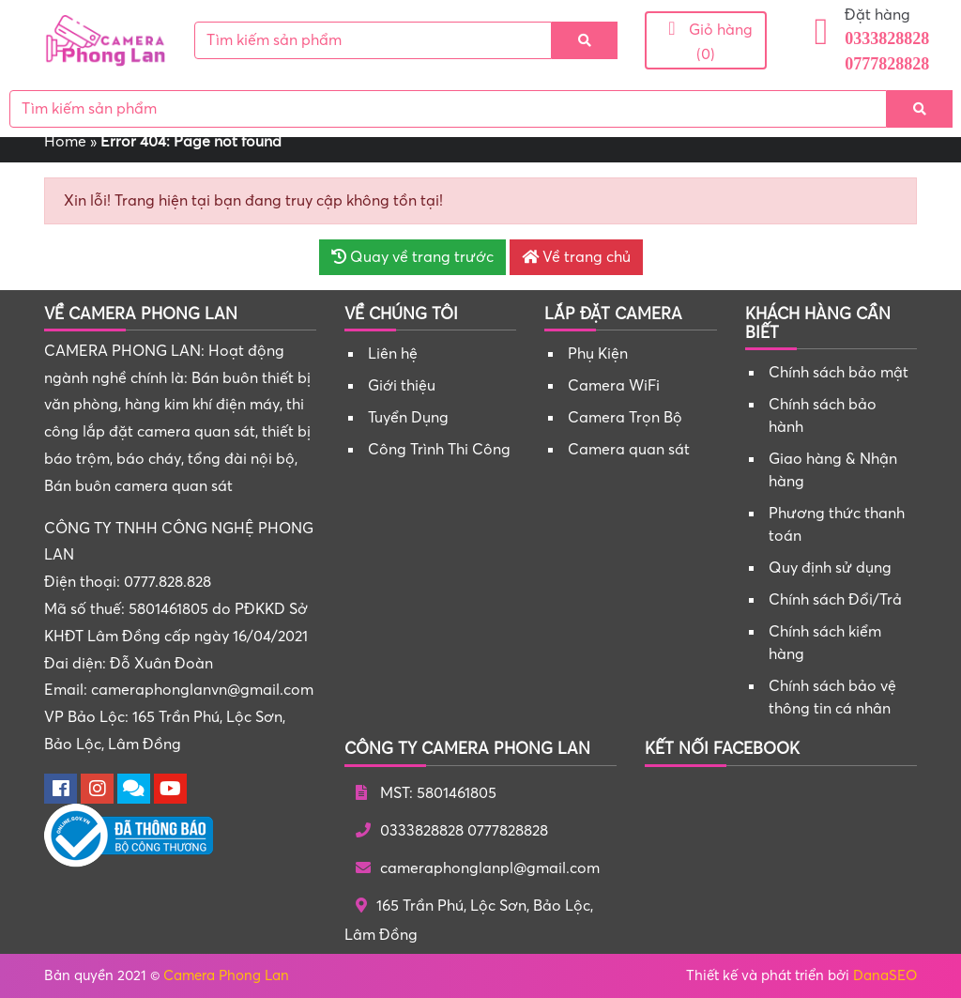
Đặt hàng (877, 15)
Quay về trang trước (412, 257)
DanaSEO (885, 975)
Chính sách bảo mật (838, 372)
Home (65, 141)
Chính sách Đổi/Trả (835, 599)
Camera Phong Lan (226, 975)
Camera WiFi (614, 385)
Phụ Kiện (598, 353)
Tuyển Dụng (408, 417)
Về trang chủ (576, 257)
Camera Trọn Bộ (625, 417)
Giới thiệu (401, 385)
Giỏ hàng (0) (706, 41)
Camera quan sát (629, 449)
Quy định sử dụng (830, 568)
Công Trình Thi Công (439, 449)
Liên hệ (393, 353)
